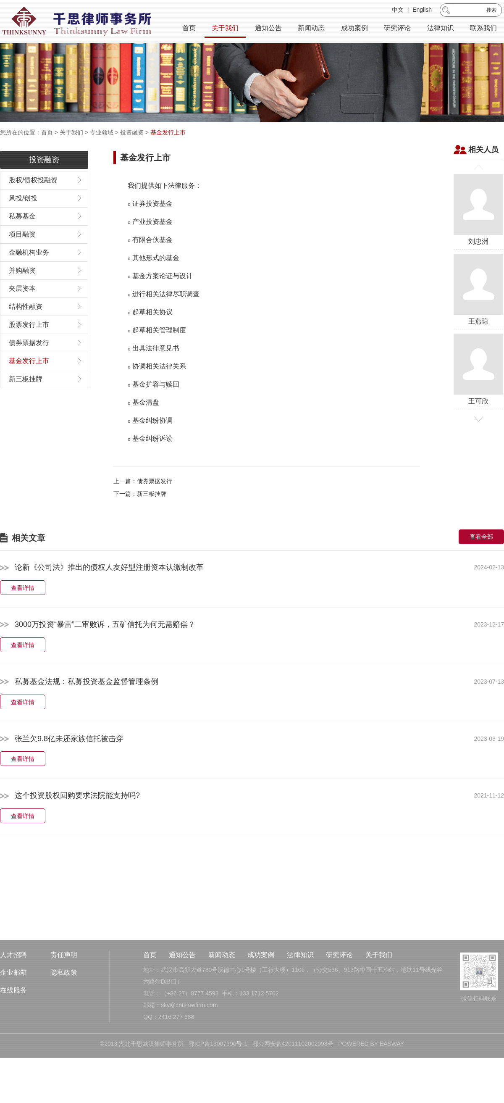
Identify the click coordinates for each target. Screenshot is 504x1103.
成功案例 (354, 29)
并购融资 (22, 295)
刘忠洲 (478, 234)
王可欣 (478, 394)
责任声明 (63, 999)
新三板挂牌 (25, 404)
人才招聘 (13, 999)
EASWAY (392, 1088)
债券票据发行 (29, 367)
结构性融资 (25, 331)
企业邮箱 (13, 1017)
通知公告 (268, 29)
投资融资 (132, 132)
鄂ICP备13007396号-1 (218, 1088)
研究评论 (397, 29)
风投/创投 (23, 223)
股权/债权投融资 (33, 205)
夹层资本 (22, 313)
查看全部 (481, 562)
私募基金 (22, 241)
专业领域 (101, 132)
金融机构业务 (29, 277)
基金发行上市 (168, 132)
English (422, 11)
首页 (189, 29)
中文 (398, 11)
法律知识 (440, 29)
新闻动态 (311, 29)
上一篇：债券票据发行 (142, 506)
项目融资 (22, 259)
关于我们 (225, 29)
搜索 (491, 11)
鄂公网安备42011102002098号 (292, 1088)
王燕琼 (478, 314)
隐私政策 (63, 1017)
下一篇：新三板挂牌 (139, 519)
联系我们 (483, 29)
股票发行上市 (29, 349)
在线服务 (13, 1035)
